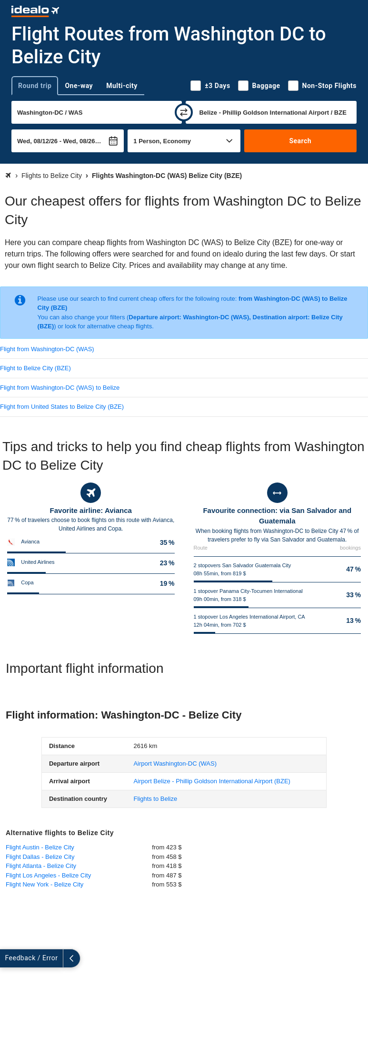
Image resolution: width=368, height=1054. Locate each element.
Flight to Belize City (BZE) (35, 368)
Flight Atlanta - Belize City (41, 865)
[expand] (8, 958)
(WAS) (175, 763)
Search (300, 141)
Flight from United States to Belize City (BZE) (62, 406)
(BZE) (211, 781)
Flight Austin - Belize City (40, 847)
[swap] (184, 112)
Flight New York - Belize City (44, 884)
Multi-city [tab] (122, 85)
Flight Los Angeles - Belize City (48, 875)
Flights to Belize (155, 798)
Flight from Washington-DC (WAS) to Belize (59, 387)
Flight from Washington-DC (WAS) (47, 349)
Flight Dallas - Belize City (40, 856)
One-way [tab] (79, 85)
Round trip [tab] (34, 85)
